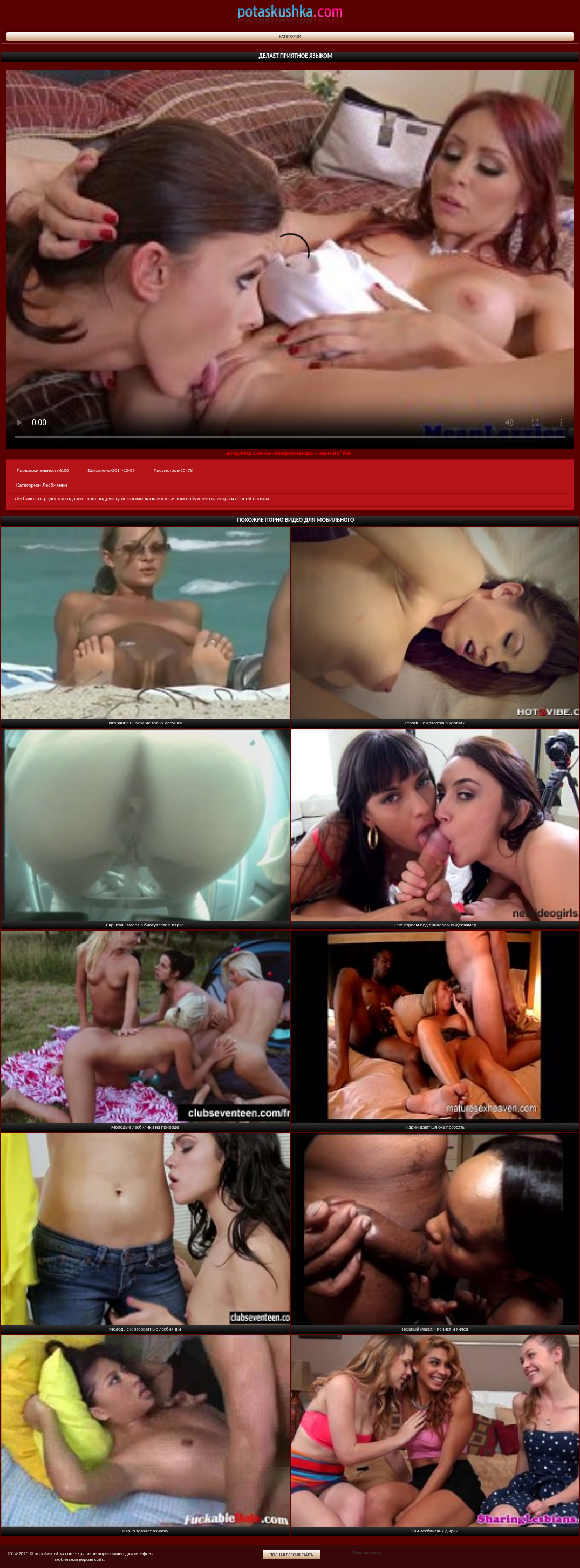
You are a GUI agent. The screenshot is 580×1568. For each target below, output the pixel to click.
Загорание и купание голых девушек (144, 722)
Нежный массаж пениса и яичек (435, 1329)
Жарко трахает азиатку (144, 1530)
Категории (290, 36)
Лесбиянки (54, 484)
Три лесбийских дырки (435, 1530)
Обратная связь (366, 1552)
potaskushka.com (290, 15)
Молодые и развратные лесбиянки (145, 1329)
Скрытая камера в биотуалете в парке (145, 924)
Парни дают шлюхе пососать (435, 1127)
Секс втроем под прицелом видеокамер (435, 924)
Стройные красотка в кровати (435, 722)
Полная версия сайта (291, 1554)
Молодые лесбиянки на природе (145, 1127)
